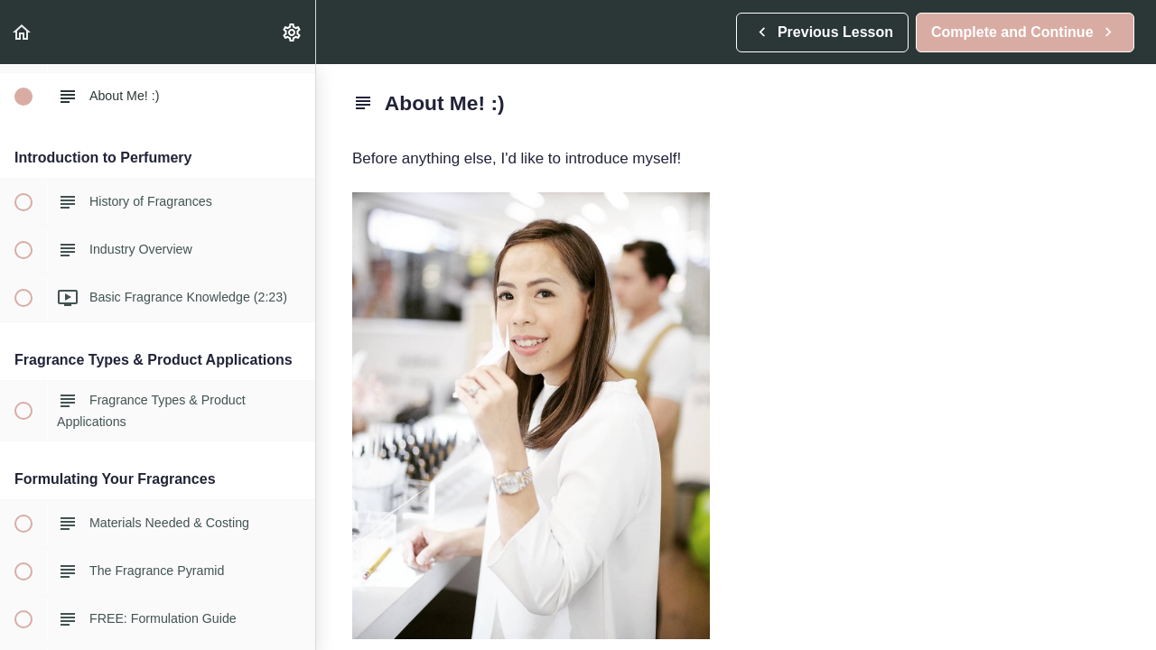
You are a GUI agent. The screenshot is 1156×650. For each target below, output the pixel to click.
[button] (22, 32)
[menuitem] (292, 32)
